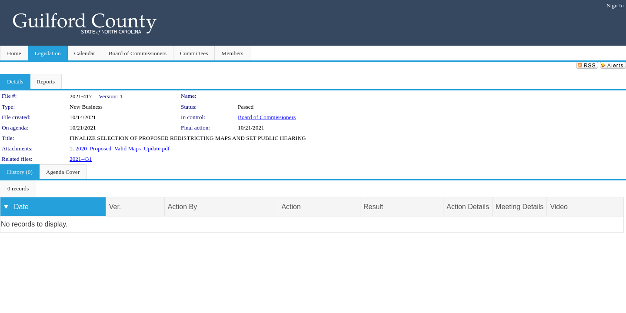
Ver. (115, 206)
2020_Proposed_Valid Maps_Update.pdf (122, 148)
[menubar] (18, 188)
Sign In (615, 5)
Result (373, 206)
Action (290, 206)
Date (21, 206)
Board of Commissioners (267, 117)
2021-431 (81, 159)
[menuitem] (18, 188)
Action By (182, 206)
